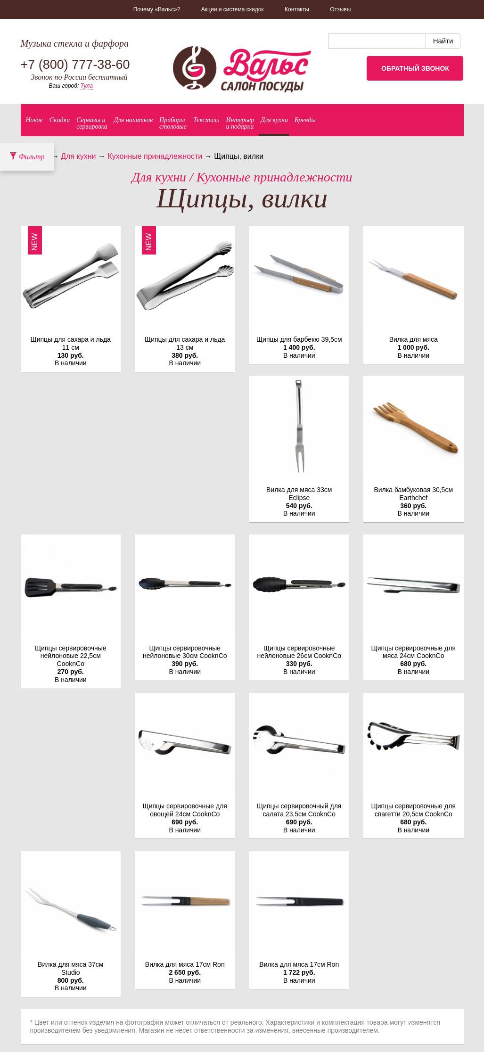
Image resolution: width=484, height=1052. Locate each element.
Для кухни (274, 119)
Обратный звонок (415, 68)
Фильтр (26, 157)
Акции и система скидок (232, 9)
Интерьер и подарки (240, 123)
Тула (87, 85)
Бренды (305, 119)
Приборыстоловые (173, 123)
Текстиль (206, 119)
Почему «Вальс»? (156, 9)
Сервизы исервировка (91, 123)
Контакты (297, 9)
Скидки (59, 119)
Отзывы (340, 9)
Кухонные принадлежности (154, 156)
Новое (34, 119)
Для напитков (133, 119)
